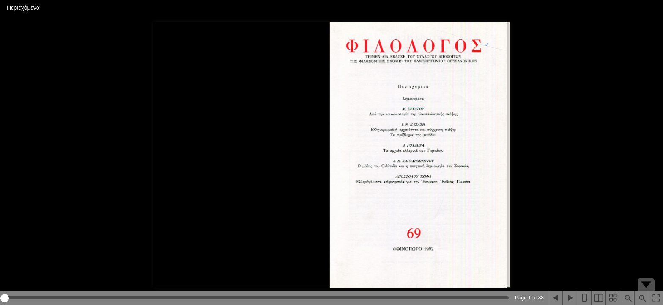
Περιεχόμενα (23, 7)
